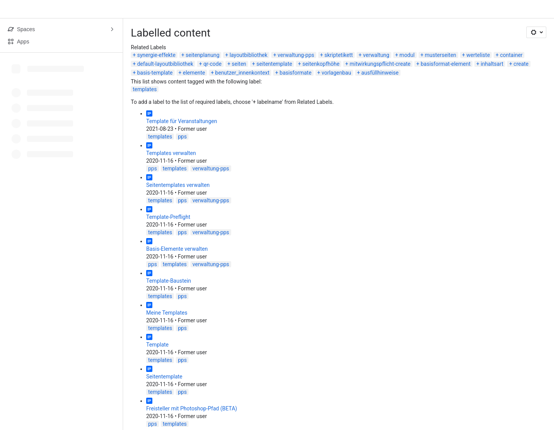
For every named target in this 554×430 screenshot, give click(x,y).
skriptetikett (338, 55)
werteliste (478, 55)
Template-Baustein (168, 281)
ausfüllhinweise (380, 73)
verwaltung (376, 55)
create (521, 64)
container (511, 55)
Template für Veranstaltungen (181, 121)
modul (406, 55)
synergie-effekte (156, 55)
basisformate (296, 73)
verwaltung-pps (296, 55)
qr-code (213, 64)
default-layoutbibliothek (165, 64)
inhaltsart (492, 64)
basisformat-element (446, 64)
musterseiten (440, 55)
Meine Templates (166, 313)
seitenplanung (203, 55)
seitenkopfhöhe (320, 64)
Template (157, 345)
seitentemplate (274, 64)
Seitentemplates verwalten (178, 185)
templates (145, 89)
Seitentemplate (164, 376)
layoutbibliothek (248, 55)
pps (182, 136)
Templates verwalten (171, 153)
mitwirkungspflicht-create (380, 64)
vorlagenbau (336, 73)
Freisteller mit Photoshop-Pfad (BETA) (191, 408)
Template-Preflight (168, 217)
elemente (194, 73)
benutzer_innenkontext (242, 73)
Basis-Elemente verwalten (177, 249)
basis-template (154, 73)
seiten (239, 64)
